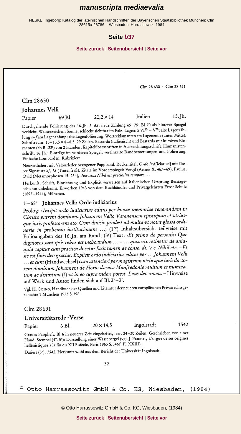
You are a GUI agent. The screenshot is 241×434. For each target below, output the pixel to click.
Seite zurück (90, 48)
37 (129, 37)
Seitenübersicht (125, 48)
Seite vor (157, 48)
